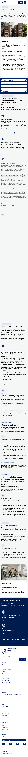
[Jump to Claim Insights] (14, 91)
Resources (4, 692)
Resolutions (4, 715)
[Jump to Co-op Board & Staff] (14, 83)
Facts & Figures (5, 706)
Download (5, 620)
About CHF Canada (5, 713)
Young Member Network (7, 666)
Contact (20, 2)
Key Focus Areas (5, 711)
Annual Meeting (5, 675)
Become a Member (7, 740)
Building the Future (6, 729)
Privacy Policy (5, 749)
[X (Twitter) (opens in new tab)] (10, 744)
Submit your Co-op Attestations (8, 133)
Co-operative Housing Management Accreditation (12, 694)
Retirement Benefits (6, 682)
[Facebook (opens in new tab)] (3, 744)
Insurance (4, 671)
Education (4, 690)
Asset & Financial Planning (7, 680)
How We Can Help (5, 732)
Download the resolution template (8, 129)
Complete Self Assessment (7, 154)
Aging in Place (5, 685)
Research (4, 704)
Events (3, 673)
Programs (4, 664)
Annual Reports (5, 717)
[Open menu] (25, 2)
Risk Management (5, 678)
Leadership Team (5, 720)
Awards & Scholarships (6, 669)
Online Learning (5, 696)
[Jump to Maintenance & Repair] (14, 86)
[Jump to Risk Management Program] (14, 80)
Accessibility (4, 751)
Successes (4, 734)
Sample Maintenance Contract (8, 462)
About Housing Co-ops (6, 702)
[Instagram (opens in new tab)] (17, 744)
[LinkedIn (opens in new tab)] (24, 744)
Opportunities (5, 727)
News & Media (5, 722)
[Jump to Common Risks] (14, 89)
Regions (3, 708)
